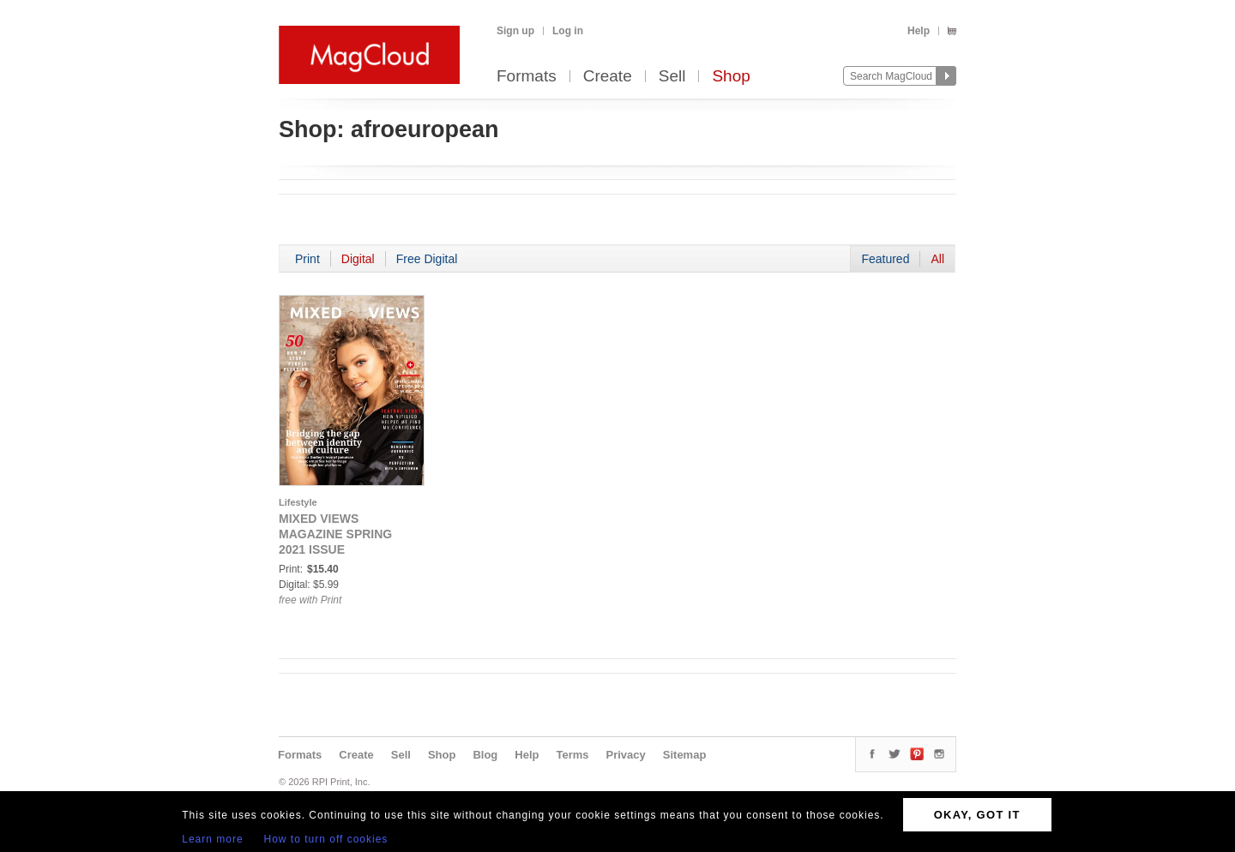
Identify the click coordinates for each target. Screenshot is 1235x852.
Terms (572, 754)
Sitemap (685, 754)
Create (607, 77)
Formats (527, 77)
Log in (567, 31)
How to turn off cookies (326, 839)
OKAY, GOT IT (977, 814)
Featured (885, 259)
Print (307, 259)
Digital (358, 259)
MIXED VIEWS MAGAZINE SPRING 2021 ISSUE (335, 534)
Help (918, 31)
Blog (485, 754)
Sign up (515, 31)
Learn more (212, 839)
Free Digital (427, 259)
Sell (672, 77)
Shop (731, 77)
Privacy (626, 754)
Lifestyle (298, 502)
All (937, 259)
